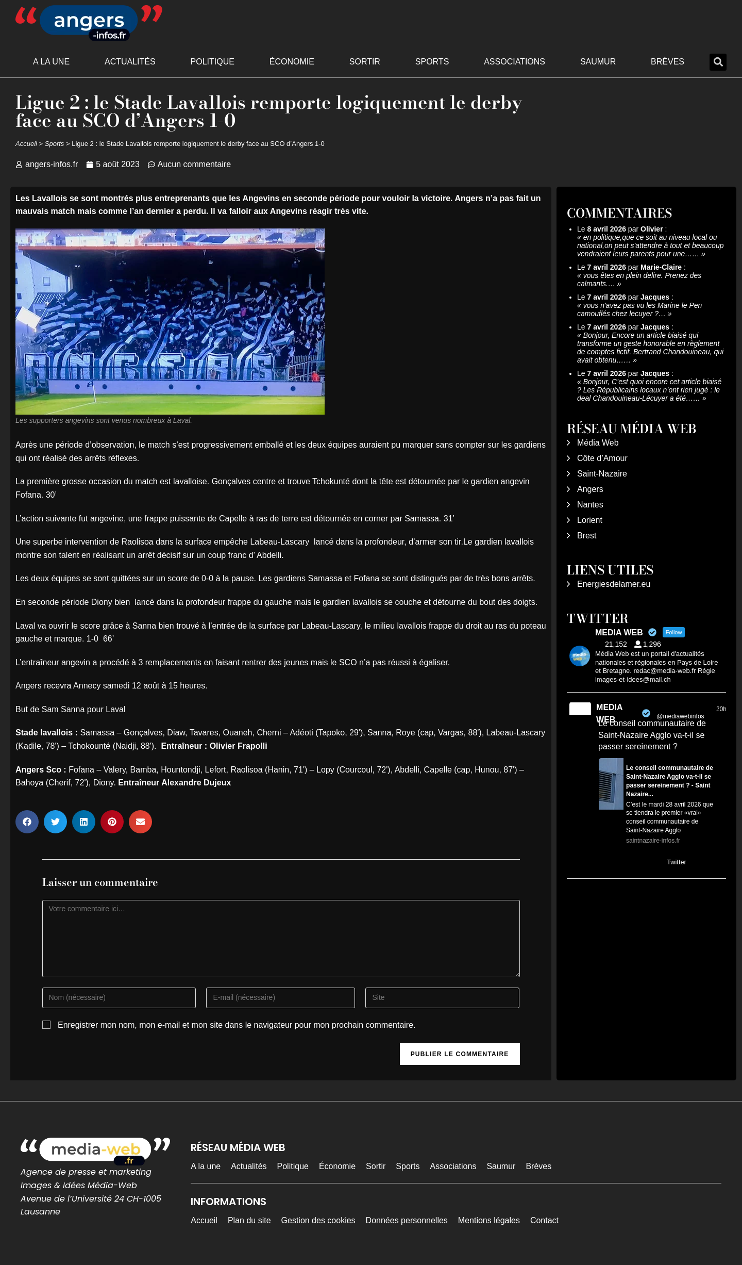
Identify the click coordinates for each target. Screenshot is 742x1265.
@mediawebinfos (680, 716)
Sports (432, 61)
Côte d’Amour (602, 458)
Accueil (26, 143)
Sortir (364, 61)
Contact (544, 1220)
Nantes (590, 504)
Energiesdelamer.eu (613, 584)
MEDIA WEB (609, 713)
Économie (291, 61)
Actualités (130, 61)
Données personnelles (407, 1220)
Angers (590, 489)
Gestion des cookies (318, 1220)
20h (721, 709)
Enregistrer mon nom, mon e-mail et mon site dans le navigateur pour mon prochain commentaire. (237, 1025)
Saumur (598, 61)
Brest (586, 535)
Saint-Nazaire (602, 473)
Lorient (589, 520)
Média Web (598, 442)
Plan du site (249, 1220)
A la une (51, 61)
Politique (212, 61)
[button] (718, 62)
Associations (514, 61)
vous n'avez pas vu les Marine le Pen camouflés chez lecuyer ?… (639, 309)
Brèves (667, 61)
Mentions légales (489, 1220)
